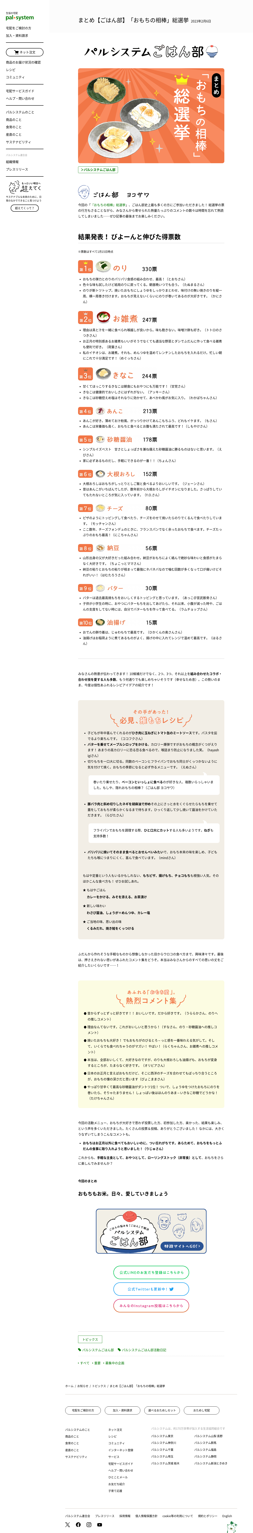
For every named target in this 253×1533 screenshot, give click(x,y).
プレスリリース (17, 169)
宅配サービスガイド (20, 91)
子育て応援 (115, 1490)
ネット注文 (24, 52)
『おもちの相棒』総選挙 (108, 205)
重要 (96, 1363)
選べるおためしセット (162, 1410)
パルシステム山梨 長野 (208, 1436)
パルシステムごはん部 (98, 1350)
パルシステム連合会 (77, 1516)
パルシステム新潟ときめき (211, 1463)
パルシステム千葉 (162, 1449)
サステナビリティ (18, 142)
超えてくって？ (24, 208)
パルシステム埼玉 (162, 1456)
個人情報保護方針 (146, 1516)
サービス (113, 1456)
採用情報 (124, 1516)
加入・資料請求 (17, 35)
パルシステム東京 (162, 1436)
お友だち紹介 (116, 1484)
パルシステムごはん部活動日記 (144, 1350)
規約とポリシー (207, 1516)
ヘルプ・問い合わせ (20, 98)
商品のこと (14, 119)
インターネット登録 (120, 1450)
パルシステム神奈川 (163, 1442)
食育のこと (14, 127)
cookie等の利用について (177, 1516)
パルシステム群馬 (205, 1442)
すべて (84, 1363)
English (227, 1516)
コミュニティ (15, 77)
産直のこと (14, 134)
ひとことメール (118, 1477)
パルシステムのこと (20, 112)
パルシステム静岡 (205, 1456)
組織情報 (12, 161)
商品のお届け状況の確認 (23, 62)
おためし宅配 (201, 1410)
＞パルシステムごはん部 (98, 169)
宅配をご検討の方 (18, 28)
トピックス (90, 1339)
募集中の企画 (113, 1363)
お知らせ (82, 1386)
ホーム (69, 1386)
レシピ (10, 69)
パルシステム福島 (205, 1449)
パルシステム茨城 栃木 (165, 1463)
